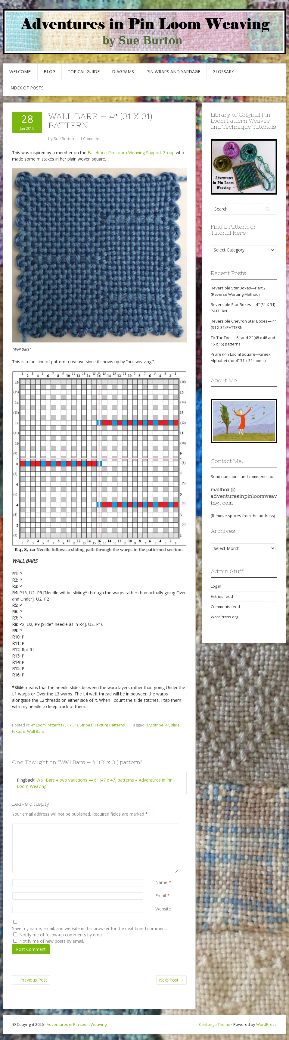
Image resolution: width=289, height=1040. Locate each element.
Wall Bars (35, 731)
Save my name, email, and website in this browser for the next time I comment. (89, 928)
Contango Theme (214, 1024)
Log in (216, 586)
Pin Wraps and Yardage (173, 71)
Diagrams (123, 71)
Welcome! (20, 71)
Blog (49, 71)
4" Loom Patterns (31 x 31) (54, 725)
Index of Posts (26, 88)
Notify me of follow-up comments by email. (61, 935)
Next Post (171, 980)
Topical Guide (84, 71)
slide (175, 725)
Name (161, 882)
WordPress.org (224, 617)
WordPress (266, 1024)
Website (163, 909)
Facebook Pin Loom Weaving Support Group (131, 152)
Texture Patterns (109, 725)
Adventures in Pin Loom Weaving (77, 1024)
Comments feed (225, 606)
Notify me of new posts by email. (51, 941)
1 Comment (90, 138)
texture (18, 731)
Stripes (85, 725)
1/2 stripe (154, 725)
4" (167, 725)
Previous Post (31, 980)
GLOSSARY (223, 71)
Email (160, 895)
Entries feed (222, 596)
